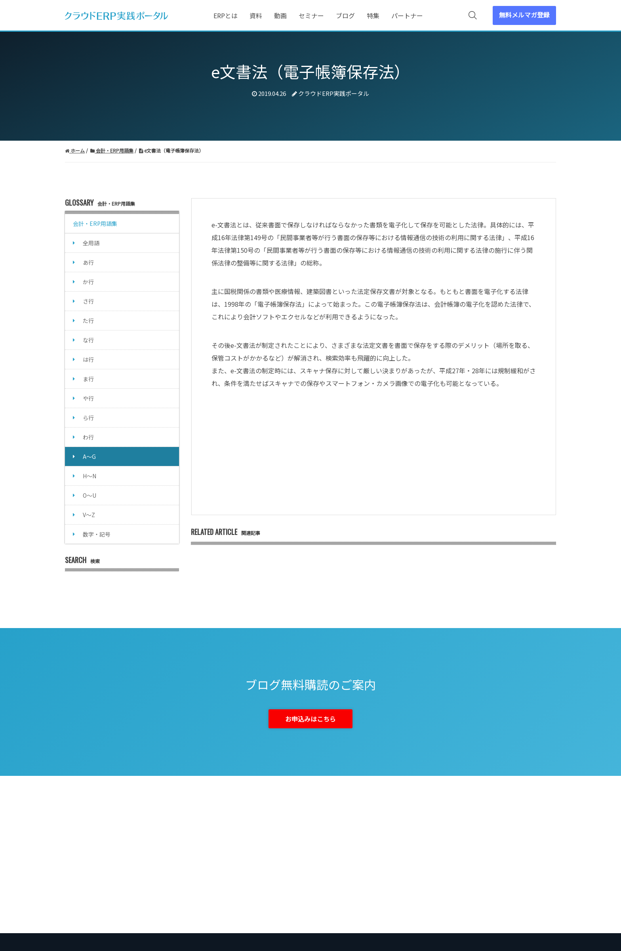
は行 (88, 359)
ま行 (88, 379)
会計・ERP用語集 (95, 223)
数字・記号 (96, 534)
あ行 (88, 262)
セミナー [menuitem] (311, 15)
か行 (88, 282)
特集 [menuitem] (373, 15)
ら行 (88, 418)
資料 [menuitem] (256, 15)
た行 (88, 321)
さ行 (88, 301)
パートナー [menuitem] (407, 15)
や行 (88, 398)
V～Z (89, 515)
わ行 (88, 437)
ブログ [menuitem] (345, 15)
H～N (89, 476)
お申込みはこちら (310, 719)
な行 (88, 340)
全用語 (91, 243)
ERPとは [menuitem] (225, 15)
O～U (89, 495)
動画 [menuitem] (280, 15)
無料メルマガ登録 (524, 14)
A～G (89, 456)
